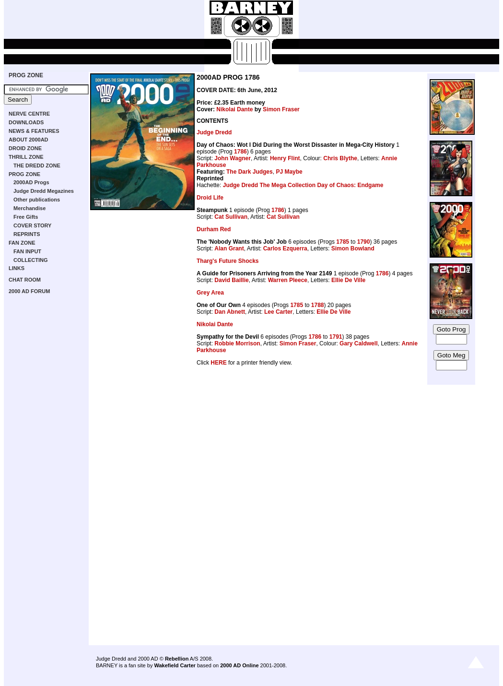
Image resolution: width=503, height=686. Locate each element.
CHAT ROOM (25, 280)
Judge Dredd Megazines (43, 191)
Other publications (36, 199)
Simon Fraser (281, 109)
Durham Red (214, 229)
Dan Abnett (229, 311)
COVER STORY (32, 225)
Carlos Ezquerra (285, 248)
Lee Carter (278, 311)
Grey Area (210, 292)
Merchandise (29, 208)
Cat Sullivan (230, 216)
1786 (240, 151)
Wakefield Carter (174, 665)
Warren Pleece (287, 280)
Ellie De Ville (348, 280)
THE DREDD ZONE (36, 165)
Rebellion (177, 659)
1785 (342, 241)
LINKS (16, 268)
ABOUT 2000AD (28, 139)
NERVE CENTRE (29, 114)
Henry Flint (285, 158)
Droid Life (210, 197)
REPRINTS (26, 234)
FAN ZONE (22, 243)
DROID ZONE (25, 148)
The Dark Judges (249, 171)
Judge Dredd (214, 132)
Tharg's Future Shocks (228, 261)
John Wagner (232, 158)
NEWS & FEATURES (34, 131)
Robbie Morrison (237, 343)
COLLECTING (30, 260)
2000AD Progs (31, 182)
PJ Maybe (289, 171)
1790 (363, 241)
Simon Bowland (352, 248)
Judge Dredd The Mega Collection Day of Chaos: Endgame (303, 185)
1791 (335, 336)
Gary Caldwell (358, 343)
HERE (218, 362)
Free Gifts (25, 217)
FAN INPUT (27, 251)
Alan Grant (229, 248)
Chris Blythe (340, 158)
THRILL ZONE (26, 157)
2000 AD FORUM (29, 291)
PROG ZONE (26, 75)
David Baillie (231, 280)
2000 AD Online (239, 665)
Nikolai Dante (234, 109)
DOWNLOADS (26, 122)
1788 (317, 305)
